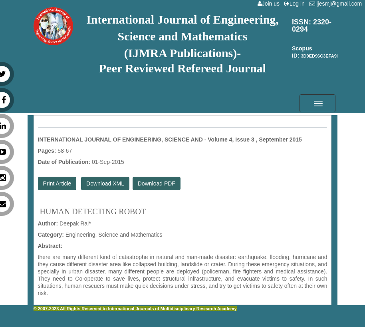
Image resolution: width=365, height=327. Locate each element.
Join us (270, 3)
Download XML (105, 183)
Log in (296, 3)
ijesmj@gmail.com (337, 3)
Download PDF (156, 183)
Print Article (57, 183)
